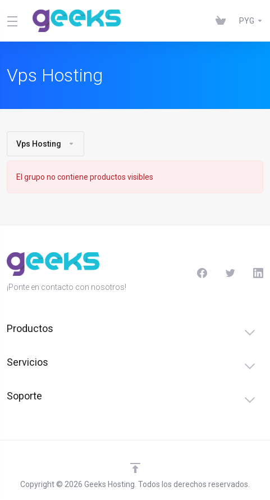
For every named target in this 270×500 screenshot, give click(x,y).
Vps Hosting (45, 143)
